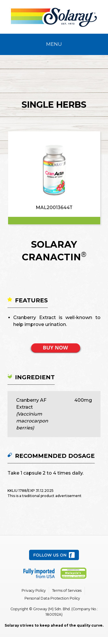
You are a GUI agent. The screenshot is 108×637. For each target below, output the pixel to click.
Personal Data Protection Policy (52, 598)
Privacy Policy (34, 590)
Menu (54, 44)
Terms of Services (67, 590)
